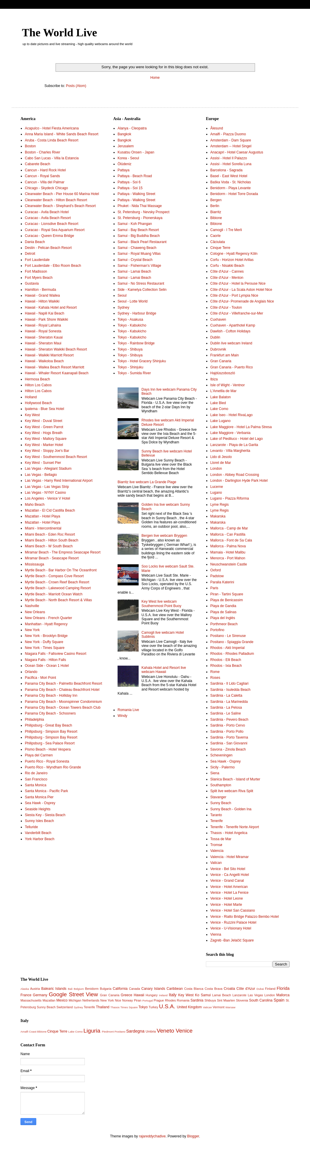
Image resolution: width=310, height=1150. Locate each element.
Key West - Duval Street (43, 421)
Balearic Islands (53, 989)
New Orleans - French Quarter (48, 618)
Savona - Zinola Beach (228, 749)
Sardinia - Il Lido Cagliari (229, 683)
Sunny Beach (220, 803)
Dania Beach (35, 242)
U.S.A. (167, 1006)
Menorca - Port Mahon (227, 558)
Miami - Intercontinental (43, 528)
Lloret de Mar (220, 463)
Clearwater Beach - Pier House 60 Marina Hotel (62, 194)
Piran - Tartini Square (226, 594)
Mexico (62, 1000)
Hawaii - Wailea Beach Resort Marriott (54, 367)
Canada (134, 988)
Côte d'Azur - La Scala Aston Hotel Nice (241, 290)
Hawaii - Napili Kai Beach (44, 313)
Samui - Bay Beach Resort (138, 230)
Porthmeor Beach (223, 624)
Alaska (24, 988)
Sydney (123, 307)
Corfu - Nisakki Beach (227, 266)
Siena (214, 773)
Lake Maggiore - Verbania (230, 433)
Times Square (128, 1007)
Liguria (91, 1031)
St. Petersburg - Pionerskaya (140, 218)
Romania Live (128, 710)
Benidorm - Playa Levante (230, 188)
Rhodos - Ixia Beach (226, 666)
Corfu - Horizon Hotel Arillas (232, 260)
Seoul (122, 295)
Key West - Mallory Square (46, 439)
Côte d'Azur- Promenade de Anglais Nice (242, 301)
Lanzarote (239, 995)
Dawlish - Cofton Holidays (230, 331)
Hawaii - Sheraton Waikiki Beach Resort (56, 349)
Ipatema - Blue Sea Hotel (44, 409)
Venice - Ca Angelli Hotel (229, 875)
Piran (137, 1000)
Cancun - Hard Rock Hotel (45, 170)
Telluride (31, 827)
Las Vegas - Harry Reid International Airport (58, 481)
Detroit (30, 254)
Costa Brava (214, 988)
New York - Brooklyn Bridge (46, 636)
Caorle (215, 236)
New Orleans (35, 612)
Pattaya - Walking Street (136, 194)
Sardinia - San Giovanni (228, 743)
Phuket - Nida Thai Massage (140, 206)
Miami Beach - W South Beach (49, 546)
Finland (270, 988)
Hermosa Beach (37, 379)
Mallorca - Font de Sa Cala (231, 540)
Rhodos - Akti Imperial (227, 648)
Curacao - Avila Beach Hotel (47, 212)
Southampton (220, 785)
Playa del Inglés (222, 618)
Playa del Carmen (39, 755)
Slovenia (242, 1000)
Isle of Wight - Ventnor (227, 385)
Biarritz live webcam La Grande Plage (147, 482)
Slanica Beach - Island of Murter (235, 779)
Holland (31, 397)
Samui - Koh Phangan (135, 224)
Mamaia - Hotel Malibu (227, 552)
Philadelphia (34, 719)
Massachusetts (31, 1000)
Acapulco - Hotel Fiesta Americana (52, 128)
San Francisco (36, 779)
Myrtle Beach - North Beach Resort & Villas (58, 600)
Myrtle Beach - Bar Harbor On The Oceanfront (61, 570)
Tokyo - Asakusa (130, 319)
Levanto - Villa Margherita (230, 451)
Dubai (260, 988)
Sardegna (135, 1031)
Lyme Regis (219, 505)
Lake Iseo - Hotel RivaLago (231, 415)
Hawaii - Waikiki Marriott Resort (49, 355)
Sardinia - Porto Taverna (229, 737)
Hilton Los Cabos (38, 385)
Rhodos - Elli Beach (225, 660)
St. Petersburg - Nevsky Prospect (143, 212)
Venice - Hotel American (229, 887)
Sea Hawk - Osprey (40, 803)
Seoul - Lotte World (133, 301)
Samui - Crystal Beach (135, 260)
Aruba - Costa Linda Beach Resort (51, 140)
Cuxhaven (218, 319)
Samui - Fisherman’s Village (139, 266)
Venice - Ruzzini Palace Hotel (233, 922)
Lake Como (219, 409)
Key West (32, 415)
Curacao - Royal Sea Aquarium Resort (55, 230)
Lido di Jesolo (221, 457)
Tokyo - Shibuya (130, 349)
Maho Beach (34, 505)
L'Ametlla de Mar (223, 391)
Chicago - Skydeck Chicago (46, 188)
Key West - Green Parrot (44, 427)
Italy (172, 994)
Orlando (31, 672)
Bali (70, 988)
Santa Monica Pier (39, 797)
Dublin (215, 337)
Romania (183, 1000)
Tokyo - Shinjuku (130, 367)
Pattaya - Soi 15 (130, 188)
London (216, 469)
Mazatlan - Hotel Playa (42, 516)
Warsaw (230, 1007)
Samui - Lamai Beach (134, 271)
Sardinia (196, 1000)
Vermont (218, 1007)
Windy (122, 716)
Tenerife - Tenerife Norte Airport (234, 827)
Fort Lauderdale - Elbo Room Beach (53, 266)
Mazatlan (49, 1000)
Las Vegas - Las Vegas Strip (47, 487)
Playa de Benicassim (226, 600)
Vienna (215, 934)
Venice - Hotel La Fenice (229, 893)
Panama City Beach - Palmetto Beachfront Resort (63, 683)
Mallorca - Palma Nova (228, 546)
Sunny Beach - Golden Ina (231, 809)
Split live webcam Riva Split (231, 791)
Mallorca (283, 995)
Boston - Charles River (42, 152)
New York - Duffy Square (44, 642)
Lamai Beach (221, 995)
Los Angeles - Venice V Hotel (47, 498)
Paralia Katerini (222, 582)
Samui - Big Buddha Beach (139, 236)
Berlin (214, 206)
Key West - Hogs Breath (44, 433)
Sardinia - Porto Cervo (227, 725)
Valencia (216, 851)
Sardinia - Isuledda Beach (230, 690)
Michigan (75, 1000)
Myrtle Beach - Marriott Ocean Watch (53, 594)
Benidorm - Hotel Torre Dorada (234, 194)
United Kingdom (189, 1007)
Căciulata (217, 242)
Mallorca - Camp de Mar (229, 528)
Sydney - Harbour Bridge (137, 313)
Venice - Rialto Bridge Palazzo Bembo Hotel (244, 917)
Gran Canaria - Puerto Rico (231, 367)
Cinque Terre (220, 248)
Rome (215, 672)
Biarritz (215, 212)
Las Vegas (255, 995)
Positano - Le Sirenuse (228, 636)
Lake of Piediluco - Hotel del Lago (236, 439)
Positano (119, 1031)
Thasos (114, 1007)
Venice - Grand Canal (227, 881)
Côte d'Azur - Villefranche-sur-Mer (236, 313)
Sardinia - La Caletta (226, 695)
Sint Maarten (226, 1000)
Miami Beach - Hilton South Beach (51, 540)
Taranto (216, 815)
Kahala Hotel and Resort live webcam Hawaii (164, 670)
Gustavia (32, 283)
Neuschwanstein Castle (228, 564)
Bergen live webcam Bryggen (164, 536)
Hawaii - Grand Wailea (42, 295)
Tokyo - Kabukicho (132, 325)
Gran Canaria (220, 361)
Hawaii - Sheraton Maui (43, 343)
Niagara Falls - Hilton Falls (45, 660)
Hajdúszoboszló (222, 373)
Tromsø (216, 845)
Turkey (153, 1007)
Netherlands (90, 1000)
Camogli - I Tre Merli (226, 230)
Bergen (216, 200)
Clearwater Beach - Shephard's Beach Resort (60, 206)
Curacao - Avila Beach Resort (48, 218)
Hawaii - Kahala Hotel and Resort (51, 307)
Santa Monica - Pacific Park (46, 791)
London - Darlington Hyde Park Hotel (239, 481)
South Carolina (261, 1000)
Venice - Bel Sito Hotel (227, 869)
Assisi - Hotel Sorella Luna (231, 164)
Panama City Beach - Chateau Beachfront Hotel (62, 690)
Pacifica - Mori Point (40, 678)
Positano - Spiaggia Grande (231, 642)
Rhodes (170, 1000)
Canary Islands (153, 989)
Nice (118, 1000)
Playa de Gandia (223, 606)
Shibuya (210, 1000)
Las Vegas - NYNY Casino (45, 493)
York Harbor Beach (39, 839)
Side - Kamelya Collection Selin (142, 290)
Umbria (151, 1031)
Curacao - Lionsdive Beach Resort (51, 224)
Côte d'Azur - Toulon (226, 307)
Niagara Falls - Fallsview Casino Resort (55, 654)
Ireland (163, 995)
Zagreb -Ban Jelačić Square (232, 940)
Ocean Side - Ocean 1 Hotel (47, 666)
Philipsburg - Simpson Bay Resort (51, 731)
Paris (214, 588)
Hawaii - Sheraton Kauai (44, 337)
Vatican (216, 863)
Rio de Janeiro (36, 773)
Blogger (193, 1136)
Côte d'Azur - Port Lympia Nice (234, 295)
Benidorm (92, 988)
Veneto (165, 1031)
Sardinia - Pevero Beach (229, 719)
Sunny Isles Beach (39, 821)
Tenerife (216, 821)
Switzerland (64, 1007)
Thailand (102, 1007)
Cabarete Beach (37, 164)
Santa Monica (35, 785)
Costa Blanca (194, 988)
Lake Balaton (220, 397)
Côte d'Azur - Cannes (227, 271)
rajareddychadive (152, 1136)
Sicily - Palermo (222, 767)
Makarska (217, 516)
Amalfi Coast (28, 1031)
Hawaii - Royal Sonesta (43, 331)
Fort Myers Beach (39, 278)
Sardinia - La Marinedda (229, 702)
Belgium (79, 988)
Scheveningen (221, 755)
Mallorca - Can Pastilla (227, 534)
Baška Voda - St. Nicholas (230, 182)
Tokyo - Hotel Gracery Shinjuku (142, 361)
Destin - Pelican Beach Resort (48, 248)
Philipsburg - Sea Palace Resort (50, 743)
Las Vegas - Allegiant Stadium (48, 469)
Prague (159, 1000)
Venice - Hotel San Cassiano (232, 910)
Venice (184, 1031)
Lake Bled (218, 403)
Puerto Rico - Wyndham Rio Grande (53, 767)
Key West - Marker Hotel (44, 445)
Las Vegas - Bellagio (41, 475)
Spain (279, 1000)
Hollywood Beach (38, 403)
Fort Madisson (36, 271)
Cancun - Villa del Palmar (44, 182)
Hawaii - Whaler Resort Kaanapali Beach (56, 373)
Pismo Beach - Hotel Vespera (48, 749)
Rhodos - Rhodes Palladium (232, 654)
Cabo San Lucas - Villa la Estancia (52, 158)
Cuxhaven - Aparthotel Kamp (232, 325)
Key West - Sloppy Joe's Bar (47, 451)
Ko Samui (203, 995)
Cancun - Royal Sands (42, 176)
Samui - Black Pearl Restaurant (142, 242)
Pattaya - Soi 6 (129, 182)
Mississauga (34, 564)
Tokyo (143, 1007)
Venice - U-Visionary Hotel (230, 928)
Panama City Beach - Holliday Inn (51, 695)
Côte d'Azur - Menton (226, 278)
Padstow (217, 576)
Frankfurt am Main (224, 355)
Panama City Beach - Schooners (50, 713)
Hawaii (139, 995)
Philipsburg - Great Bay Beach (48, 725)
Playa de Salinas (223, 612)
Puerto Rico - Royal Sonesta (47, 761)
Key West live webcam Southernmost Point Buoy (161, 603)
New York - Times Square (44, 648)
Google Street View (73, 994)
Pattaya (124, 170)
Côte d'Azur (246, 989)
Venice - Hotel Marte (226, 905)
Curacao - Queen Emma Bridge (49, 236)
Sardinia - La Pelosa (226, 707)
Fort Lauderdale (37, 260)
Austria (35, 988)
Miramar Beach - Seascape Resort (52, 558)
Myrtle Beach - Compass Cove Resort (54, 576)
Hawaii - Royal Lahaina (43, 325)
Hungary (152, 995)
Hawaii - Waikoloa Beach (44, 361)
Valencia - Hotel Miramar (229, 857)
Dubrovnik (218, 349)
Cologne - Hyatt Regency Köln (233, 254)
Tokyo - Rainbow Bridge (136, 343)
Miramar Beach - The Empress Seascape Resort (63, 552)
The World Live (59, 32)
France (25, 995)
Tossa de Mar (220, 839)
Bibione (216, 218)
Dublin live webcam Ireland (231, 343)
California (120, 989)
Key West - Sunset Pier (43, 463)
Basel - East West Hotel (228, 176)
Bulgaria (105, 988)
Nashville (32, 606)
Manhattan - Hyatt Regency (46, 624)
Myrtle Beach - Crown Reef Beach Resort (57, 582)
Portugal (147, 1000)
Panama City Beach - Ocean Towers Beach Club (63, 707)
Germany (40, 995)
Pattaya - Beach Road (135, 176)
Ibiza (214, 379)
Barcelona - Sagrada (226, 170)
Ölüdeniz (124, 164)
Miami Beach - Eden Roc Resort (50, 534)
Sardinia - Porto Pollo (226, 731)
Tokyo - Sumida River (134, 373)
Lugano (216, 493)
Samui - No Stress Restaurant (141, 283)
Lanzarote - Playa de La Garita (234, 445)
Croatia (229, 989)
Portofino (217, 630)
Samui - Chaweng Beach (137, 248)
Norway (127, 1000)
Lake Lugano (220, 421)
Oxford (215, 570)
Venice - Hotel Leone (226, 898)
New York (32, 630)
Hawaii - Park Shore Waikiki (46, 319)
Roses (215, 678)
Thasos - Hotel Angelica (228, 833)
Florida (283, 988)
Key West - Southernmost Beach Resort (56, 457)
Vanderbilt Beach (38, 833)
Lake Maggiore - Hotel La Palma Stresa (241, 427)
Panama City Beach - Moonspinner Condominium (63, 702)
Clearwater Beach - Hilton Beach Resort (56, 200)
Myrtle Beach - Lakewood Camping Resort (58, 588)
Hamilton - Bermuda (40, 290)
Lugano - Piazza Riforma (229, 498)
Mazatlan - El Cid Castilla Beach (50, 510)
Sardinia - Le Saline (225, 713)
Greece (126, 995)
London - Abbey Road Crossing (234, 475)
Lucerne (216, 487)
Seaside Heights (37, 809)
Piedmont (108, 1031)
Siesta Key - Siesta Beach (45, 815)
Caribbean (175, 989)
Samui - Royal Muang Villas (139, 254)
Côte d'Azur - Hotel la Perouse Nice (238, 283)
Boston (30, 146)
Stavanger (218, 797)
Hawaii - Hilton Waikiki (42, 301)
